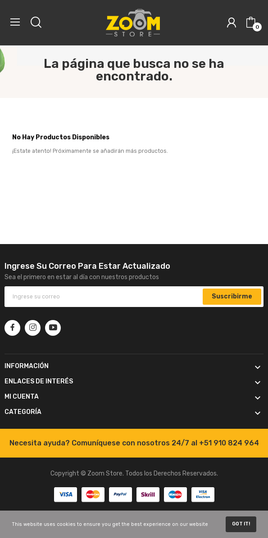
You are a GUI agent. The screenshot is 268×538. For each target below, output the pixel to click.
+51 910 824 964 (229, 443)
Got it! (241, 524)
